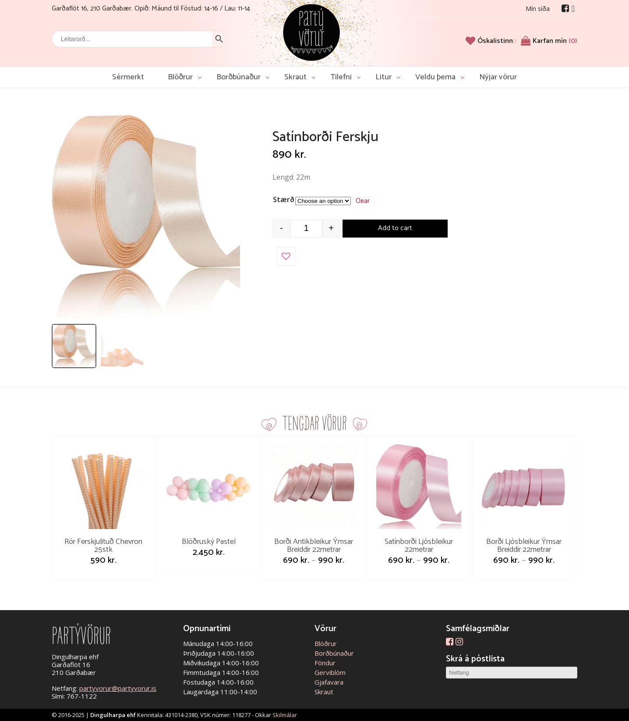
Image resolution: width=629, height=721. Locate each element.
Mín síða (538, 8)
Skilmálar (284, 715)
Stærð (283, 199)
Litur (383, 77)
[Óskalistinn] (496, 41)
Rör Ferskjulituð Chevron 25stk (103, 545)
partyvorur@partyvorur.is (117, 688)
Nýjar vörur (498, 77)
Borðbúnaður (238, 77)
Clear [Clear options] (363, 201)
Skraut (295, 77)
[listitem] (74, 346)
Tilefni (341, 77)
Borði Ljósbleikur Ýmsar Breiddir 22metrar (524, 545)
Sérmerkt (128, 77)
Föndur (325, 662)
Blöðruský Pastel (209, 541)
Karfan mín (555, 41)
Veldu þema (435, 77)
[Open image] (146, 217)
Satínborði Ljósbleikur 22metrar (419, 545)
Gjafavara (328, 682)
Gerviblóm (330, 672)
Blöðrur (180, 77)
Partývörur (311, 31)
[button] (286, 256)
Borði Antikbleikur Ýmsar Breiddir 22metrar (313, 545)
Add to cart (395, 228)
